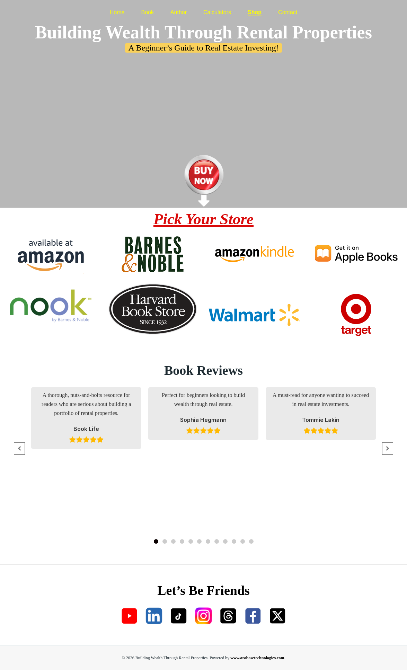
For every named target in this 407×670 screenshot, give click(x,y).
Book (147, 9)
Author (178, 9)
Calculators (217, 9)
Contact (287, 9)
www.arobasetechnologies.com (257, 657)
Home (117, 9)
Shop (255, 9)
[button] (156, 541)
